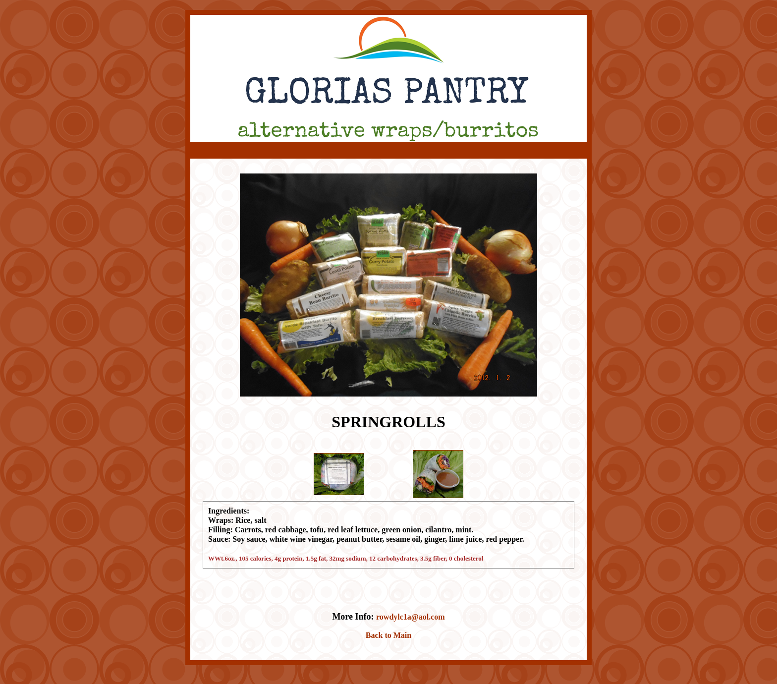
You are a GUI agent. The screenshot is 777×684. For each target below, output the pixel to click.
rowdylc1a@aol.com (410, 617)
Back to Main (388, 635)
